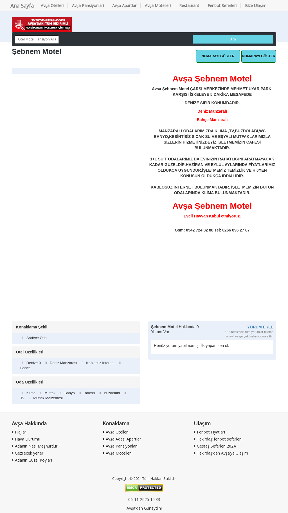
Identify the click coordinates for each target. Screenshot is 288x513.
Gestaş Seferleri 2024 (215, 446)
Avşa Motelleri (158, 5)
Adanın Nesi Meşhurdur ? (36, 446)
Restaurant (189, 5)
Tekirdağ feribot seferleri (218, 439)
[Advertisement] (144, 279)
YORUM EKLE (260, 327)
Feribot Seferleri (222, 5)
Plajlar (19, 432)
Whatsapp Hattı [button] (218, 56)
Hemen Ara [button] (259, 56)
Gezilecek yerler (27, 453)
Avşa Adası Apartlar (122, 439)
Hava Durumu (26, 439)
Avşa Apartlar (124, 5)
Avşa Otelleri (52, 5)
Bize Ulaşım (255, 5)
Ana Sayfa (22, 5)
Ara (233, 39)
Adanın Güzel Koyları (32, 460)
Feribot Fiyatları (209, 432)
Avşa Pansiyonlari (88, 5)
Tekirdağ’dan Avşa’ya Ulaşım (221, 453)
